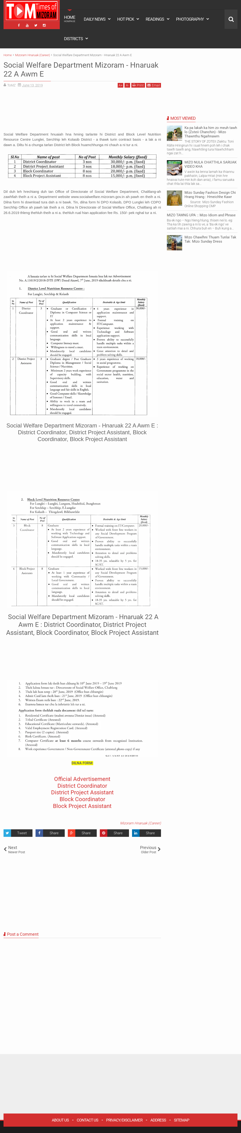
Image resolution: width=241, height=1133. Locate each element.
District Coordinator (82, 786)
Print (138, 85)
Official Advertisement (82, 779)
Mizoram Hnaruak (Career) (140, 823)
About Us (60, 1120)
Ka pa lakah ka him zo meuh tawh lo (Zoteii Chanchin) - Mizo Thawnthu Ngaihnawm (211, 132)
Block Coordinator (82, 799)
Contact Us (87, 1120)
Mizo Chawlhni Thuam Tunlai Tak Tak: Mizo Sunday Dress (210, 239)
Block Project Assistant (82, 806)
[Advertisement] (82, 111)
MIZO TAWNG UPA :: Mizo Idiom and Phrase (201, 215)
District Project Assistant (82, 792)
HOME (69, 19)
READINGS (155, 19)
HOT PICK (125, 19)
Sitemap (181, 1120)
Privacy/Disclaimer (124, 1120)
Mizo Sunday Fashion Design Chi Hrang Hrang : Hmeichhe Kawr (210, 194)
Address (158, 1120)
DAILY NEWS (94, 19)
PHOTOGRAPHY (190, 19)
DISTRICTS (73, 38)
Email (153, 85)
